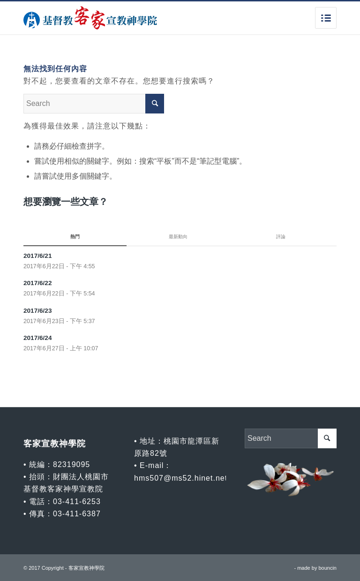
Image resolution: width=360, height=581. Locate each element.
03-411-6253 (77, 502)
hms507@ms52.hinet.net (180, 478)
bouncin (327, 568)
